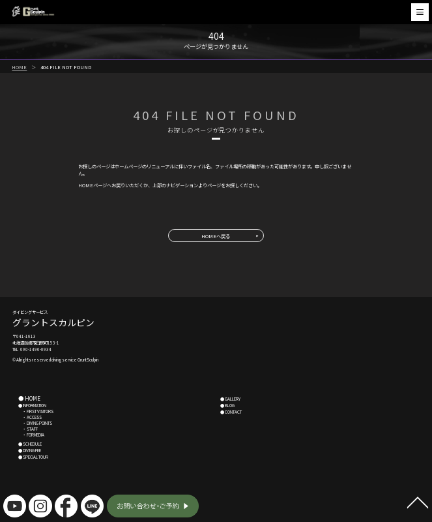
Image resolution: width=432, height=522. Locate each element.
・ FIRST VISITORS (35, 411)
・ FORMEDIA (31, 435)
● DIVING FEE (29, 450)
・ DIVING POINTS (35, 423)
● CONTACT (231, 412)
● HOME (29, 398)
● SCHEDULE (30, 444)
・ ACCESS (30, 417)
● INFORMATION (32, 405)
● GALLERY (230, 399)
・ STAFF (28, 429)
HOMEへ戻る (215, 235)
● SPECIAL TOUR (33, 457)
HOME (19, 66)
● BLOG (227, 405)
